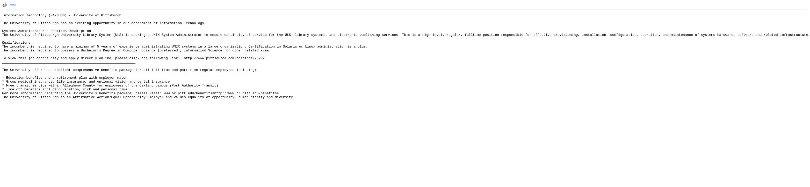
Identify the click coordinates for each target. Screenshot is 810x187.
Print (12, 5)
